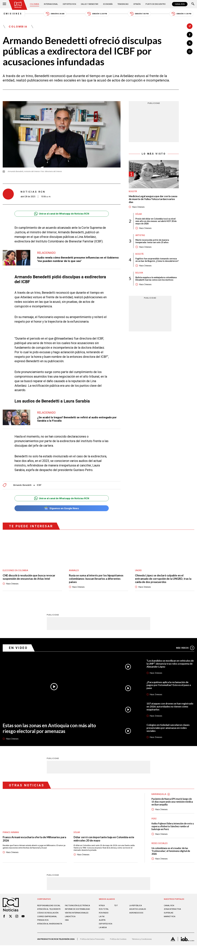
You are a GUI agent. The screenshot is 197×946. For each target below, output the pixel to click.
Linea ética (70, 917)
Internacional (51, 4)
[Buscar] (192, 4)
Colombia (34, 4)
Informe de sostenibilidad (77, 910)
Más (185, 648)
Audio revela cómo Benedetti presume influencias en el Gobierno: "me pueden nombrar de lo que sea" (78, 259)
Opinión (137, 4)
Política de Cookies (118, 940)
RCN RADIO (104, 913)
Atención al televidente (49, 910)
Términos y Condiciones (142, 940)
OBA (67, 921)
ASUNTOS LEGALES (137, 910)
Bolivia (139, 276)
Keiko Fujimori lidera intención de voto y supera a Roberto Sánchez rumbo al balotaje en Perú (173, 827)
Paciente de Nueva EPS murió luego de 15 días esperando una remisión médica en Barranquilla (172, 802)
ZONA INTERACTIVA (172, 910)
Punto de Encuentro (155, 4)
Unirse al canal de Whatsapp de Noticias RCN (62, 214)
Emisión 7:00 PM (139, 14)
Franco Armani (11, 832)
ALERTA (102, 921)
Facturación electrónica (77, 906)
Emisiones (12, 14)
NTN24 (102, 906)
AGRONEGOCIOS (136, 913)
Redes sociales (160, 844)
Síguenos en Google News (61, 508)
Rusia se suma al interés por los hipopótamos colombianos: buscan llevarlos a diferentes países (97, 579)
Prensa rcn (42, 921)
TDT (116, 906)
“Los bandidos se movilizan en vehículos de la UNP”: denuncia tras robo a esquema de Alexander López (170, 664)
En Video (18, 648)
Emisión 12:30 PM (97, 14)
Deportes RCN (69, 4)
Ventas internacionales (77, 913)
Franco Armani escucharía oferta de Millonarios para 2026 (33, 839)
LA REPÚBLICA (135, 906)
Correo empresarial (47, 917)
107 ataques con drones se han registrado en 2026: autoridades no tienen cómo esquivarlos (170, 707)
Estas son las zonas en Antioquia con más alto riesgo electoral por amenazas (50, 728)
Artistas (140, 236)
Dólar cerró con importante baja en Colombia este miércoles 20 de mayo (105, 839)
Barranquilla (159, 794)
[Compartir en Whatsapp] (189, 51)
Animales (74, 571)
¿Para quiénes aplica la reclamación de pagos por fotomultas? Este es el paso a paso (169, 685)
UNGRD (138, 571)
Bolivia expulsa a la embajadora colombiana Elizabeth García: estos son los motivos (156, 281)
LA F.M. (102, 917)
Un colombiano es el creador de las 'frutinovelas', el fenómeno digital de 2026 (171, 851)
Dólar (138, 214)
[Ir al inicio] (18, 5)
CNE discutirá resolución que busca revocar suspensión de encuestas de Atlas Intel (30, 577)
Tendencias (122, 4)
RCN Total (104, 910)
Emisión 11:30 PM (182, 14)
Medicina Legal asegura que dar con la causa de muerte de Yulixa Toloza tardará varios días (153, 199)
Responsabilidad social (49, 906)
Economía (108, 4)
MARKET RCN (169, 917)
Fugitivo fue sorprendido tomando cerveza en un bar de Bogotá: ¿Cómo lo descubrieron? (156, 261)
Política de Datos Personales (92, 940)
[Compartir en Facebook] (189, 34)
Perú (154, 819)
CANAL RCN (180, 4)
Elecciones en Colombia (15, 571)
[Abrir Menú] (4, 4)
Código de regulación (48, 913)
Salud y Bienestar (89, 4)
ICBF (40, 485)
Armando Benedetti (22, 485)
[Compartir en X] (189, 43)
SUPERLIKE (168, 913)
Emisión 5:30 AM (55, 14)
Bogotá (133, 192)
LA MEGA (103, 928)
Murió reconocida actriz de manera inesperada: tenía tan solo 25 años (152, 241)
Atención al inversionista (50, 924)
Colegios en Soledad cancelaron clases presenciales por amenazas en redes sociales (168, 728)
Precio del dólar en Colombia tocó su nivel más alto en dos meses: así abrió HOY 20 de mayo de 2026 (156, 221)
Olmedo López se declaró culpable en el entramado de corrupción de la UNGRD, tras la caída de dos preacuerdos (164, 579)
